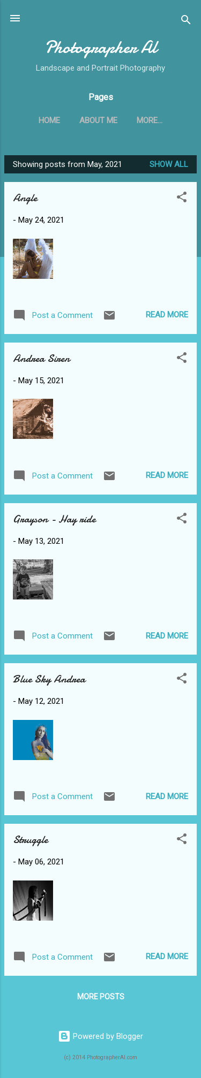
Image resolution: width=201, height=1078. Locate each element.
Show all (169, 164)
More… (149, 120)
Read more (167, 315)
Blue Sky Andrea (49, 679)
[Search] (186, 21)
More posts (100, 996)
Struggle (30, 839)
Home (49, 120)
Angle (25, 198)
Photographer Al (100, 47)
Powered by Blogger (100, 1036)
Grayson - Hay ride (54, 519)
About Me (98, 120)
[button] (181, 199)
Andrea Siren (41, 358)
